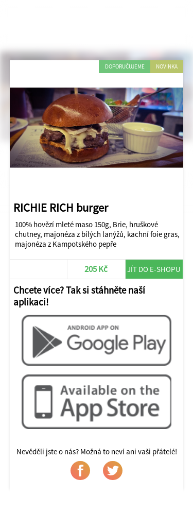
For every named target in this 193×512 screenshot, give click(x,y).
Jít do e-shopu (154, 269)
